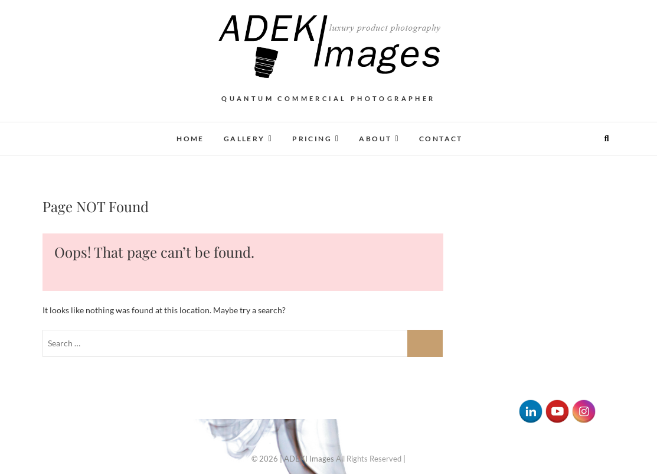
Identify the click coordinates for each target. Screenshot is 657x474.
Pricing (312, 138)
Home (190, 138)
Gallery (244, 138)
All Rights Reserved (368, 458)
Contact (441, 138)
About (375, 138)
